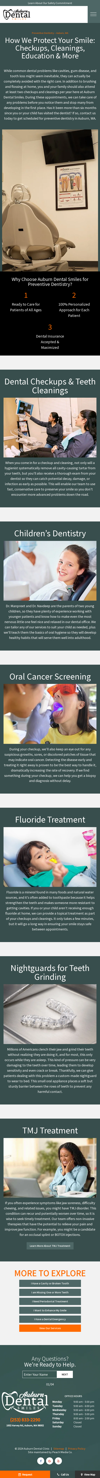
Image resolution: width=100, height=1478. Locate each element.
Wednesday (59, 1410)
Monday (57, 1401)
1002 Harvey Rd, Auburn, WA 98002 (25, 1425)
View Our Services (50, 1328)
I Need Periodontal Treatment (50, 1301)
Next (65, 1374)
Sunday (57, 1426)
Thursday (58, 1414)
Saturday (58, 1422)
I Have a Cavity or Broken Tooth (50, 1283)
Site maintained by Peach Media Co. (50, 1452)
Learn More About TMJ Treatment (50, 1246)
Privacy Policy (76, 1448)
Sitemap (58, 1448)
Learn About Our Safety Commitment (50, 3)
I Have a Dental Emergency (50, 1319)
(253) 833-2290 (25, 1419)
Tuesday (57, 1406)
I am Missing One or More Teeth (50, 1292)
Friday (56, 1418)
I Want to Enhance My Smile (50, 1310)
